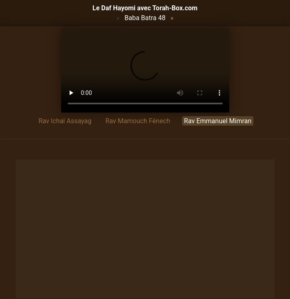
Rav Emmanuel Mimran (218, 121)
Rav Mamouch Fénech (137, 121)
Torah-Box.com (174, 8)
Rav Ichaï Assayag (65, 121)
